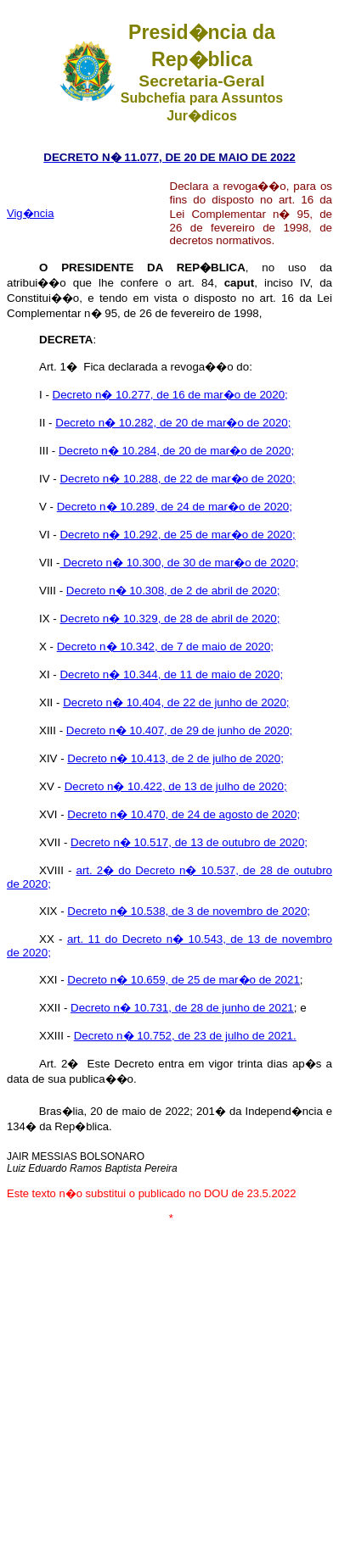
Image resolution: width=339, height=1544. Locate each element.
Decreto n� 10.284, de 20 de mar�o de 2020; (176, 450)
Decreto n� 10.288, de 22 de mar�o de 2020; (177, 478)
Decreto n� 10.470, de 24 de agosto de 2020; (183, 814)
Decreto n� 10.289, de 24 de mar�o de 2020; (174, 506)
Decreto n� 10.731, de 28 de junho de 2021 (182, 1007)
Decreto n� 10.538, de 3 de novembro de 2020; (188, 911)
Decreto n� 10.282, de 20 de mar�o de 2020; (173, 422)
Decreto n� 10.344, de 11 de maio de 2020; (171, 674)
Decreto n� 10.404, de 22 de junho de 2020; (176, 702)
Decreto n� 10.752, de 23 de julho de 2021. (185, 1035)
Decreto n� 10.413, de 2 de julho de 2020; (175, 758)
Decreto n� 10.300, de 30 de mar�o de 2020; (178, 562)
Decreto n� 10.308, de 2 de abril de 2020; (173, 590)
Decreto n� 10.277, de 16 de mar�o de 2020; (170, 394)
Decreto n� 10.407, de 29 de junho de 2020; (179, 730)
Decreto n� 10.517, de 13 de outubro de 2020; (189, 842)
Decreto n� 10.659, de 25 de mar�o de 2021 (183, 979)
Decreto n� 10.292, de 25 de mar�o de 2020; (177, 534)
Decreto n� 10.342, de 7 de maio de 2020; (165, 646)
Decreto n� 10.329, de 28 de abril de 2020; (169, 618)
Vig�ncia (30, 213)
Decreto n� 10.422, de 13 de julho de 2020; (176, 786)
